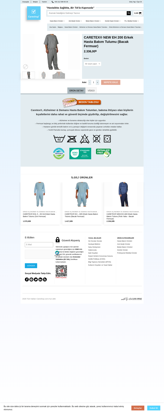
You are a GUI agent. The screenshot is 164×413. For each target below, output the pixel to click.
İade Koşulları (93, 253)
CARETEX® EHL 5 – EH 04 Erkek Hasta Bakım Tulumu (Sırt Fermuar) (39, 215)
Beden (86, 58)
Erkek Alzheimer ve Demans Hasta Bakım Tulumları (125, 27)
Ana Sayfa (53, 27)
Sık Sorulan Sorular (95, 241)
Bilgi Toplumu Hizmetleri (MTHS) (99, 262)
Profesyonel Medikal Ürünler (127, 253)
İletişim (35, 2)
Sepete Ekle (111, 82)
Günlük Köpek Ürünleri (112, 21)
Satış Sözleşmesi (94, 247)
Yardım (44, 2)
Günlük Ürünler (122, 250)
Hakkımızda (92, 250)
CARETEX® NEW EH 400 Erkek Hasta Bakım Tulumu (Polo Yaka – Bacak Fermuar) (122, 216)
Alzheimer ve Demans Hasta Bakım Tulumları (93, 27)
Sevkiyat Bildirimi (94, 244)
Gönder (31, 266)
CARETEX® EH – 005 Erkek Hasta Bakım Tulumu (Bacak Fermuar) (81, 215)
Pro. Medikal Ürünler (132, 21)
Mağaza (60, 27)
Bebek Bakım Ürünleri (93, 21)
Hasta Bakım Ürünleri (57, 21)
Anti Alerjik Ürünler (75, 21)
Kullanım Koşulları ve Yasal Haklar (100, 265)
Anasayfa (25, 2)
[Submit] (129, 13)
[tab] (76, 90)
